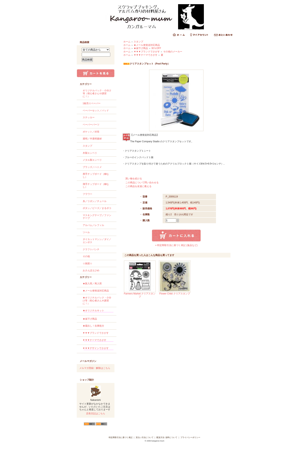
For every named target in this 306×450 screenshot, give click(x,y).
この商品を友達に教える (138, 186)
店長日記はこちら (95, 413)
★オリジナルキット (98, 311)
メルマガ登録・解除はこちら (94, 368)
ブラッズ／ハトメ (92, 167)
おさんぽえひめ (91, 270)
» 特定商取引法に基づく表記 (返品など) (176, 245)
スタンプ (87, 145)
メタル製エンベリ (92, 160)
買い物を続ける (133, 178)
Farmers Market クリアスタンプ (139, 295)
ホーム (126, 41)
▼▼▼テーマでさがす (98, 341)
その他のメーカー (172, 51)
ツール (86, 232)
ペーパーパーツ (91, 124)
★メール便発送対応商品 (96, 290)
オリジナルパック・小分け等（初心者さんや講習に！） (97, 93)
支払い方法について (144, 437)
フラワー (87, 194)
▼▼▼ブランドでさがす (96, 333)
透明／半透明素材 (92, 138)
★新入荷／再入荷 (92, 283)
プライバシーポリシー (190, 437)
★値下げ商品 (90, 318)
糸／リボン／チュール (94, 201)
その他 (86, 256)
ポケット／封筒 (91, 131)
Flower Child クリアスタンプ (174, 293)
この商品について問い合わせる (142, 182)
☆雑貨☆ (87, 263)
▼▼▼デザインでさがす (98, 349)
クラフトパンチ (91, 249)
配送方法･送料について (166, 437)
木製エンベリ (90, 153)
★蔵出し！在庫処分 (93, 325)
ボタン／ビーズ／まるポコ (97, 208)
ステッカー (89, 117)
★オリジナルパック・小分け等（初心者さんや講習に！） (97, 300)
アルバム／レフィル (93, 225)
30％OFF (156, 48)
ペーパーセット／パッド (96, 110)
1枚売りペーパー (92, 103)
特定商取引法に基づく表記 (120, 437)
